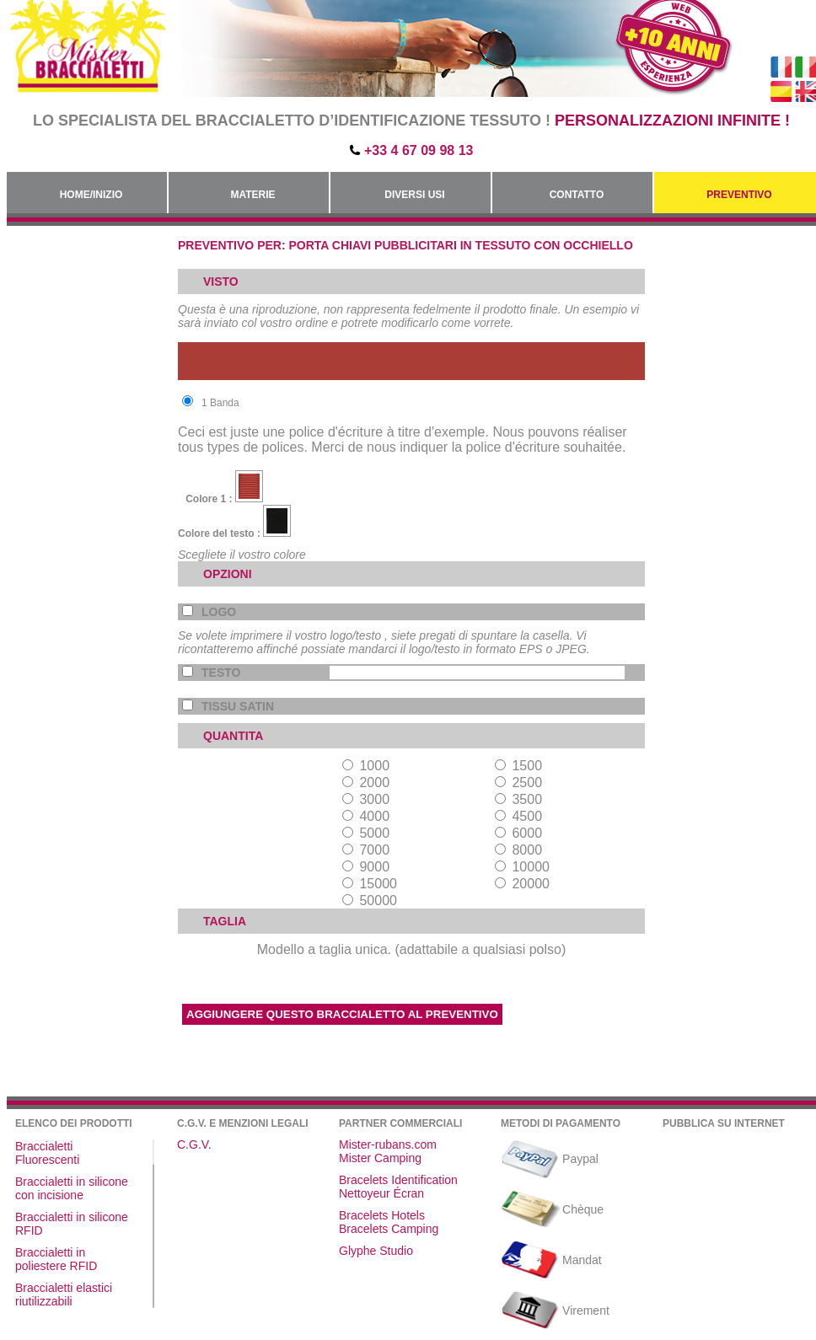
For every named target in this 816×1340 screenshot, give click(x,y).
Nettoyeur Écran (381, 1193)
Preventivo (738, 195)
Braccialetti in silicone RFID (71, 1223)
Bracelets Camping (388, 1228)
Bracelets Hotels (382, 1215)
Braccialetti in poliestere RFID (56, 1259)
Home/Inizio (91, 195)
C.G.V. (194, 1144)
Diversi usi (414, 195)
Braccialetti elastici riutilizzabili (63, 1294)
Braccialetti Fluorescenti (47, 1152)
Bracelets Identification (398, 1180)
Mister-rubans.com (388, 1144)
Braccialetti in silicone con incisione (71, 1188)
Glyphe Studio (376, 1250)
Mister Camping (380, 1158)
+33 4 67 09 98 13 (418, 150)
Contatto (577, 195)
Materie (252, 195)
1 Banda (210, 402)
